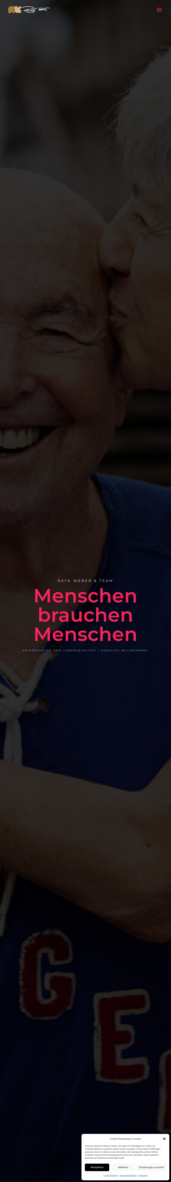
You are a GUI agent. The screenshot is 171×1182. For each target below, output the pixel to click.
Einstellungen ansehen (151, 1167)
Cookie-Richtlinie (110, 1175)
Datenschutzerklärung (128, 1175)
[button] (164, 1138)
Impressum (143, 1175)
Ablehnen (123, 1167)
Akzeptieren (97, 1167)
